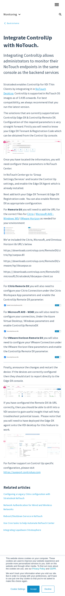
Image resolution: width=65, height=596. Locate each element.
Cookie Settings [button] (18, 589)
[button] (57, 4)
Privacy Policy (38, 569)
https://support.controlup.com (22, 472)
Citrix (30, 214)
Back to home (13, 23)
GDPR (53, 569)
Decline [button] (48, 589)
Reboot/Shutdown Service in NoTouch (22, 516)
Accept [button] (33, 589)
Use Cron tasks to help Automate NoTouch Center (28, 523)
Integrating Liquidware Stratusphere (22, 529)
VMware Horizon (30, 218)
